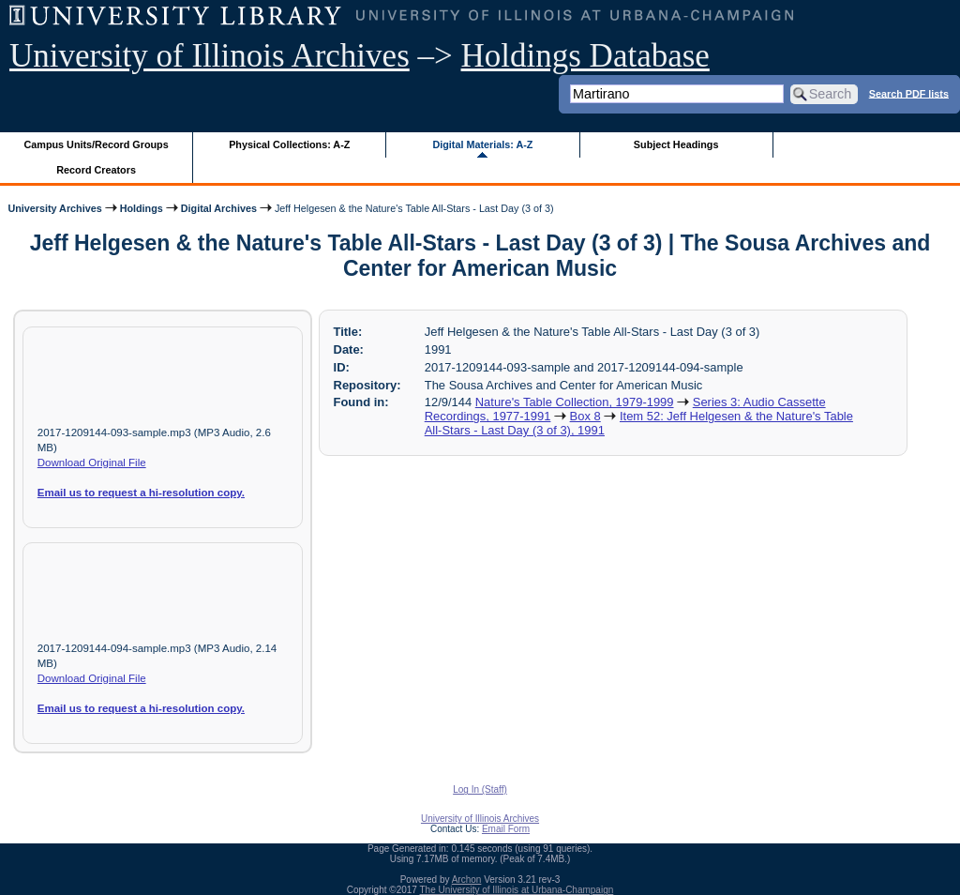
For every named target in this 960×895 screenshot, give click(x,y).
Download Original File (92, 462)
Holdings (141, 208)
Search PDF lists (909, 93)
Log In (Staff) (480, 789)
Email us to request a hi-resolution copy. (141, 492)
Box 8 (585, 416)
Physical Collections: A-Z (289, 144)
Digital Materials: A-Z (482, 144)
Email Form (506, 829)
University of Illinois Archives (209, 56)
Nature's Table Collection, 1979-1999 (574, 402)
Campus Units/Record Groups (96, 144)
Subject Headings (676, 144)
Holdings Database (585, 56)
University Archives (54, 208)
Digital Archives (219, 208)
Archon (467, 879)
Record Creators (96, 169)
